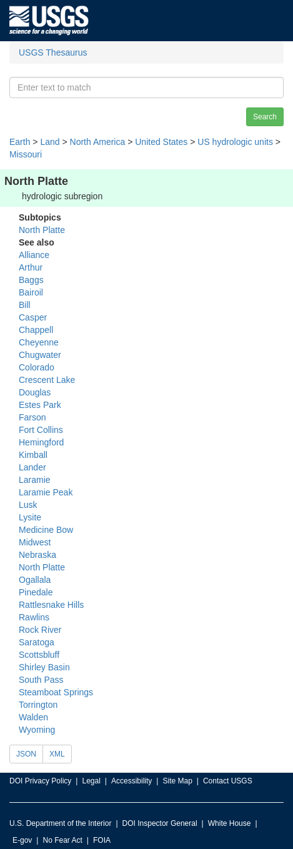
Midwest (35, 542)
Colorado (36, 367)
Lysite (30, 517)
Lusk (28, 505)
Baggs (31, 280)
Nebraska (37, 555)
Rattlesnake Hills (51, 605)
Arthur (30, 267)
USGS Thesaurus (53, 52)
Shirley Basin (44, 667)
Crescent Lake (47, 380)
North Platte (42, 230)
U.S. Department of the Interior (60, 823)
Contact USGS (227, 781)
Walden (33, 717)
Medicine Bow (46, 530)
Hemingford (41, 442)
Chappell (36, 330)
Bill (25, 305)
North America (98, 142)
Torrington (38, 705)
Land (49, 142)
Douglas (35, 392)
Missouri (25, 154)
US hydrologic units (235, 142)
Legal (91, 781)
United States (161, 142)
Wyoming (37, 730)
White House (229, 823)
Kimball (33, 455)
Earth (19, 142)
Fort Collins (41, 430)
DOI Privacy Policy (40, 781)
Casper (33, 317)
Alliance (34, 255)
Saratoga (36, 642)
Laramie (35, 480)
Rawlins (34, 617)
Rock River (40, 630)
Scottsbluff (39, 655)
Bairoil (31, 292)
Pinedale (36, 592)
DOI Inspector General (159, 823)
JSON (26, 754)
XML (57, 754)
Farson (32, 417)
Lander (32, 467)
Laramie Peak (45, 492)
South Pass (41, 680)
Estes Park (40, 405)
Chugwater (40, 355)
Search (265, 116)
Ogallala (35, 580)
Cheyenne (39, 342)
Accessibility (131, 781)
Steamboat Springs (56, 692)
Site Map (177, 781)
